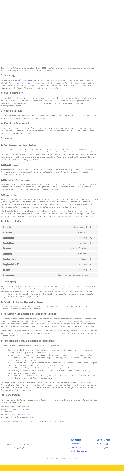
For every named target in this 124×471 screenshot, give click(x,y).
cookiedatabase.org (38, 421)
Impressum (75, 444)
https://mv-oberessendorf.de (27, 80)
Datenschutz (76, 447)
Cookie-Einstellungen (79, 451)
